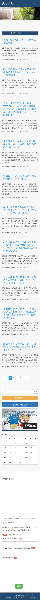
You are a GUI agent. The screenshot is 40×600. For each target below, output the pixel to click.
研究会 (26, 59)
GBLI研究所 (21, 595)
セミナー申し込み (20, 405)
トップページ (6, 33)
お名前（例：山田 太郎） (12, 538)
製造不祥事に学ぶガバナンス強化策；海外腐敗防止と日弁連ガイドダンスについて (19, 346)
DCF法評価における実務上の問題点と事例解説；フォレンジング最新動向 (19, 71)
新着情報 (13, 33)
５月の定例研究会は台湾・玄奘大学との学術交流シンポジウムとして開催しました (20, 279)
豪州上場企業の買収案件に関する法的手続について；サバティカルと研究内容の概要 (20, 210)
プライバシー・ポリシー (19, 597)
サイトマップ (31, 597)
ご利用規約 (8, 597)
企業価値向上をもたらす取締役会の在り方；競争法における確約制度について (19, 144)
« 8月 (4, 466)
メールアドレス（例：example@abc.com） (18, 548)
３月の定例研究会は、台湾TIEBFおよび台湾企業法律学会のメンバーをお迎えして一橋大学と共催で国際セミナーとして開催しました (20, 109)
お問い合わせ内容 (9, 558)
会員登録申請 (20, 398)
